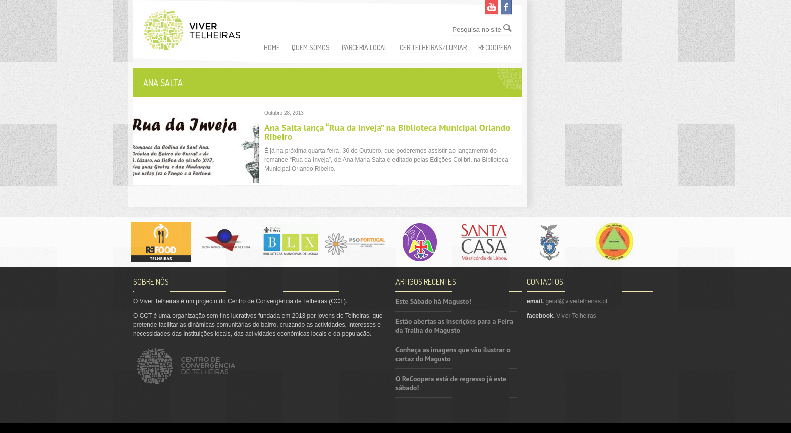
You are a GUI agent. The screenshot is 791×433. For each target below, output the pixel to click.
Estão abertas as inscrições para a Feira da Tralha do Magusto (454, 326)
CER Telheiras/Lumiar (433, 47)
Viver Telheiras (576, 315)
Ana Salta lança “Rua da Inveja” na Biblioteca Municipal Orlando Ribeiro (387, 131)
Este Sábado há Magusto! (433, 301)
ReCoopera (495, 47)
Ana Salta (163, 82)
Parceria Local (364, 47)
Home (272, 47)
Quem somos (311, 47)
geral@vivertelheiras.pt (576, 301)
